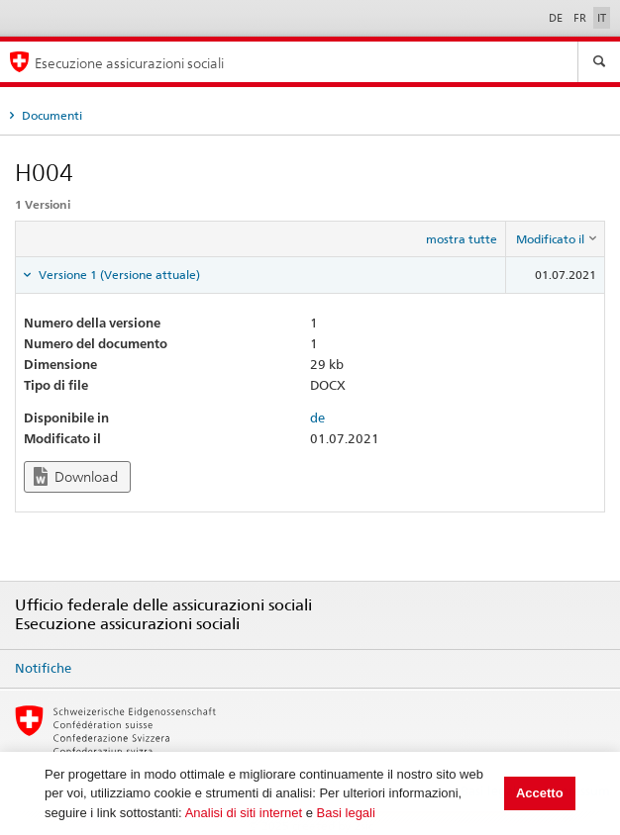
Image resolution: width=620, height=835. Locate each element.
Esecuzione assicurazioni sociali (129, 62)
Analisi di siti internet (244, 812)
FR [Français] (581, 18)
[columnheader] (555, 239)
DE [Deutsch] (557, 18)
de (317, 417)
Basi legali (346, 812)
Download (76, 476)
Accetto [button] (540, 793)
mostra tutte (461, 239)
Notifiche (43, 668)
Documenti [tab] (50, 115)
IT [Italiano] (601, 18)
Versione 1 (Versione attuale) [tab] (118, 274)
